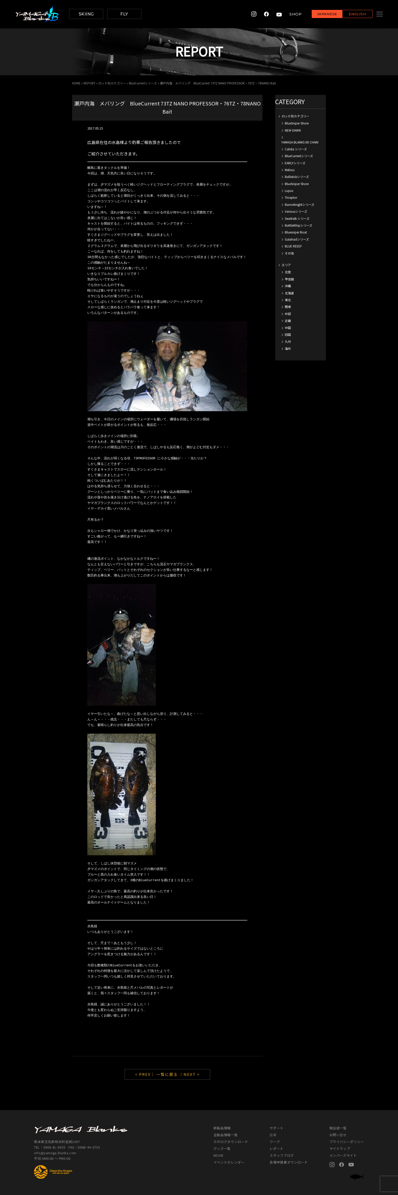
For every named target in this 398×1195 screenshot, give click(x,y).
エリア (286, 265)
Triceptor (291, 197)
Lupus (289, 190)
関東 (288, 306)
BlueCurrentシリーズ (143, 83)
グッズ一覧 (222, 1148)
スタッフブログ (282, 1155)
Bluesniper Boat (296, 232)
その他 (289, 253)
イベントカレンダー (229, 1162)
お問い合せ (338, 1134)
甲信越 (289, 279)
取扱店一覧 (338, 1128)
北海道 (289, 293)
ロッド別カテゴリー (112, 83)
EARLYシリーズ (295, 163)
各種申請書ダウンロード (289, 1162)
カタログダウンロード (230, 1141)
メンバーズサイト (343, 1155)
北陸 (288, 272)
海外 (288, 348)
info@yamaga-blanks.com (55, 1152)
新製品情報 (222, 1128)
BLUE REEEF (293, 246)
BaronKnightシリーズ (299, 204)
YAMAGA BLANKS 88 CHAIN (299, 142)
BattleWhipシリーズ (298, 225)
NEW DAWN (293, 130)
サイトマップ (339, 1148)
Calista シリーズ (296, 149)
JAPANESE (320, 14)
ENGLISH (351, 14)
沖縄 (288, 286)
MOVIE (218, 1155)
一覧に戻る (167, 1074)
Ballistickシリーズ (297, 176)
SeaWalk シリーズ (297, 218)
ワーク (275, 1141)
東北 (288, 300)
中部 (288, 314)
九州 (288, 341)
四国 (288, 334)
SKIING (86, 14)
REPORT (89, 83)
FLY (124, 14)
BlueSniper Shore (297, 123)
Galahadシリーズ (297, 239)
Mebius (289, 170)
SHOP (289, 14)
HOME (76, 83)
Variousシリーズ (296, 211)
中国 (288, 327)
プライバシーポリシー (346, 1141)
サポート (277, 1128)
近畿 (288, 320)
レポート (277, 1148)
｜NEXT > (189, 1074)
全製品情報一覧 (225, 1134)
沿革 (273, 1134)
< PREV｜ (145, 1074)
